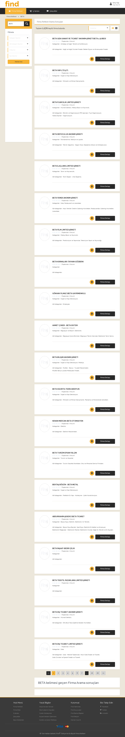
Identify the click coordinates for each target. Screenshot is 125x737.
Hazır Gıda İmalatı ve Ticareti (90, 654)
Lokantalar (55, 211)
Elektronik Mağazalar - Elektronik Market (65, 530)
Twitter (103, 710)
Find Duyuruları (76, 710)
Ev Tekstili (86, 522)
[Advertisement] (18, 105)
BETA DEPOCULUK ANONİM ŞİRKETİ (67, 134)
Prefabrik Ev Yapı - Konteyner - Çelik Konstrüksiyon (80, 495)
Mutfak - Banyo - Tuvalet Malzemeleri (75, 368)
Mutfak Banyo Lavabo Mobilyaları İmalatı (65, 370)
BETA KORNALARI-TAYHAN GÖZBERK (68, 261)
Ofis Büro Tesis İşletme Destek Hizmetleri (77, 623)
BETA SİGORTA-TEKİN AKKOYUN (65, 389)
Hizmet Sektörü (66, 107)
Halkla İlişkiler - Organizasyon (62, 115)
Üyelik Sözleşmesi (45, 713)
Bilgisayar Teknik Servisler (89, 336)
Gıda (62, 203)
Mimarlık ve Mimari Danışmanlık (73, 81)
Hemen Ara (18, 61)
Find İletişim (75, 716)
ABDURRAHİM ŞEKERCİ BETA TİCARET (68, 516)
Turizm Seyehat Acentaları (71, 463)
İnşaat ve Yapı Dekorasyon (69, 75)
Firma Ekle (16, 710)
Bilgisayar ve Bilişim (67, 330)
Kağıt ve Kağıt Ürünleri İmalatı (73, 49)
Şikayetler (52, 11)
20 (98, 673)
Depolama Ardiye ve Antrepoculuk (95, 145)
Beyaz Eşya (64, 522)
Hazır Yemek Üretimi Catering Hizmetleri (76, 208)
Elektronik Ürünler (86, 530)
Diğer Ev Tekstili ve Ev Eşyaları (103, 530)
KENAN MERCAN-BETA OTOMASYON (67, 421)
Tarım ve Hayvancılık (67, 171)
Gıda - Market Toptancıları (71, 654)
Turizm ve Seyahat (67, 458)
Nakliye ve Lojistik (77, 139)
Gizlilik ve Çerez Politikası (48, 720)
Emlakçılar (66, 304)
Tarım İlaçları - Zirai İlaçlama (72, 177)
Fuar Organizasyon (95, 113)
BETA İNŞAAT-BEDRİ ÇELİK (63, 548)
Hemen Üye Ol (76, 720)
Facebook (104, 706)
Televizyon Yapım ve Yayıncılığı (91, 240)
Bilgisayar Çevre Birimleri (71, 336)
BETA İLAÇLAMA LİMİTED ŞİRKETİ (66, 166)
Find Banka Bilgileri (77, 713)
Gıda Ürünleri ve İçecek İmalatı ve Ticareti (66, 657)
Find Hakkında (75, 706)
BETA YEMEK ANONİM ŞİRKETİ (65, 198)
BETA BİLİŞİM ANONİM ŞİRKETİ (65, 357)
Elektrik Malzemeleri (70, 431)
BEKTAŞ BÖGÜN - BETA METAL (65, 484)
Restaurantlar (95, 208)
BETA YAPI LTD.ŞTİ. (60, 70)
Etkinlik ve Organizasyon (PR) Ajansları (75, 113)
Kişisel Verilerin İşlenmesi (47, 716)
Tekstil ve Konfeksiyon (80, 44)
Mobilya (81, 362)
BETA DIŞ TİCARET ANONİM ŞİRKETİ (67, 612)
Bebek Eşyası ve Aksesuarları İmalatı (95, 49)
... (86, 673)
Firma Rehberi (16, 11)
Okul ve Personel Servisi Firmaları (92, 463)
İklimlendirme (65, 139)
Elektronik (78, 330)
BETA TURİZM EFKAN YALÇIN (64, 453)
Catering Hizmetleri (107, 208)
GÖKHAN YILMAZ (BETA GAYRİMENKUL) (69, 293)
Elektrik (63, 426)
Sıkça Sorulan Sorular (46, 706)
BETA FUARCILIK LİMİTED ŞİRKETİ (66, 102)
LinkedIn (104, 713)
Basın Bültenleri (18, 720)
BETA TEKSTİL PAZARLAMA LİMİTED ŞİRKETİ (71, 580)
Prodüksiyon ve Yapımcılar (71, 240)
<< (48, 673)
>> (103, 673)
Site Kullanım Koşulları (46, 710)
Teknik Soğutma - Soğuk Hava (73, 145)
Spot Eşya (80, 527)
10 (92, 673)
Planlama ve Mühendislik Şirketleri (96, 399)
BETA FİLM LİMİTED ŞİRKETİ (64, 230)
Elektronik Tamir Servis (106, 336)
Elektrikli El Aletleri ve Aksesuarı (95, 527)
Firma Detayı (105, 59)
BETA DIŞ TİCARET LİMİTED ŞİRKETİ (67, 644)
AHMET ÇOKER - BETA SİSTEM (65, 325)
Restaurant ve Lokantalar (72, 203)
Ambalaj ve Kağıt (66, 44)
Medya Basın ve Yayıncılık (80, 107)
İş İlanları (34, 11)
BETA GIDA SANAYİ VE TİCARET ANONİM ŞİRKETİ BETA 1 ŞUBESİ (79, 38)
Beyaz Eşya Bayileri (69, 527)
